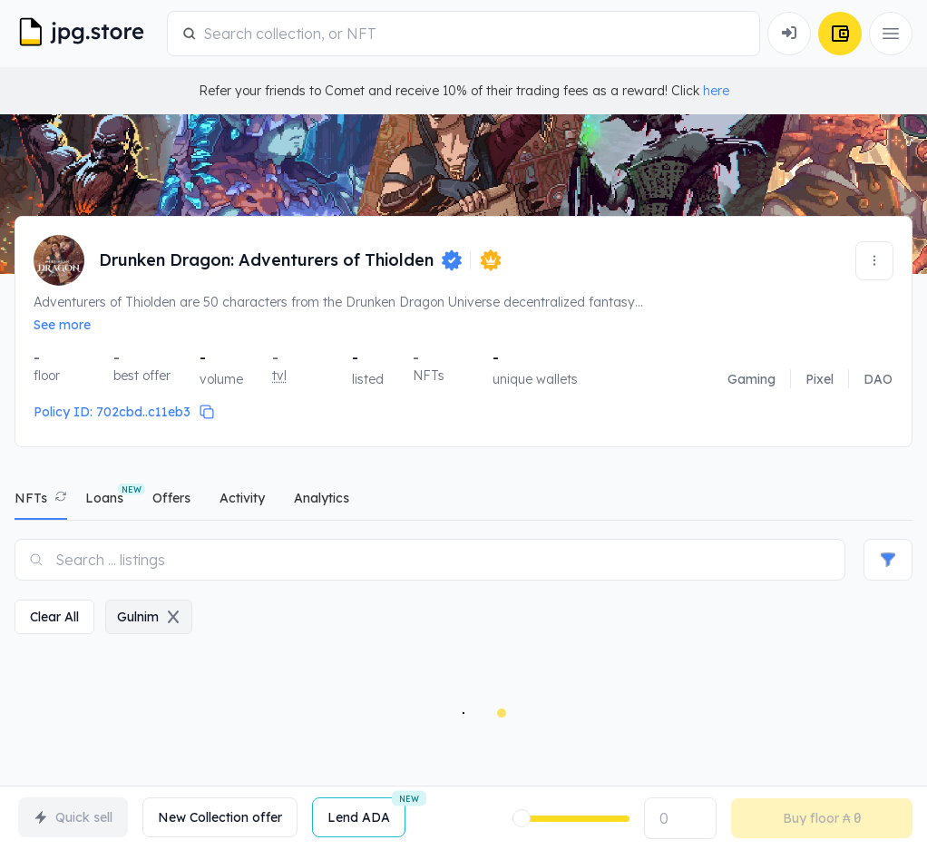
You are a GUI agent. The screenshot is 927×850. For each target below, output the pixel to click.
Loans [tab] (104, 498)
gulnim (149, 617)
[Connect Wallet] (789, 33)
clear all (54, 617)
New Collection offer (220, 817)
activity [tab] (242, 498)
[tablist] (463, 502)
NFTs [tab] (31, 498)
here (716, 91)
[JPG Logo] (87, 33)
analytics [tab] (321, 498)
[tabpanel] (463, 685)
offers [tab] (171, 498)
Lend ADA (366, 811)
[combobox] (474, 33)
